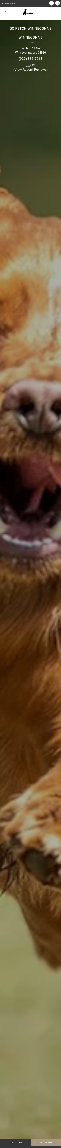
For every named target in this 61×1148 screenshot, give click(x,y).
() (30, 69)
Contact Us (15, 1142)
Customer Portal (45, 1142)
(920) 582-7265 (30, 59)
